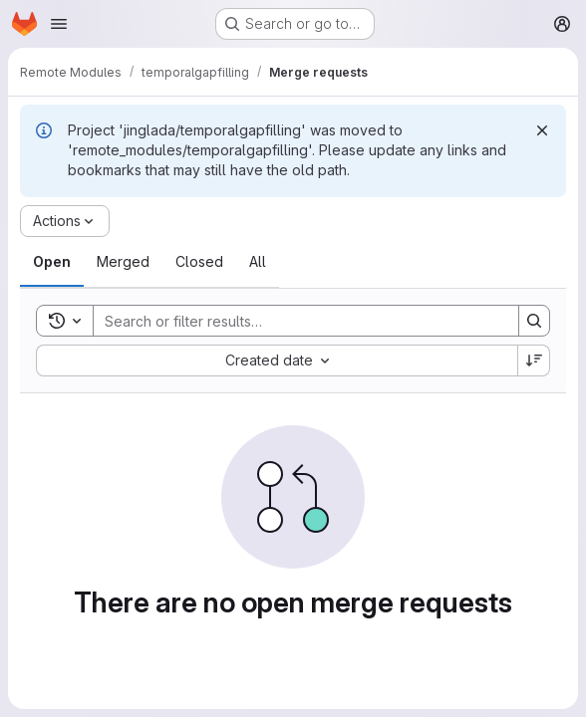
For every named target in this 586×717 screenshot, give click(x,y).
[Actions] (65, 221)
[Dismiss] (542, 130)
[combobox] (276, 360)
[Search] (296, 321)
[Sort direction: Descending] (534, 360)
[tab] (52, 262)
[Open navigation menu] (59, 24)
